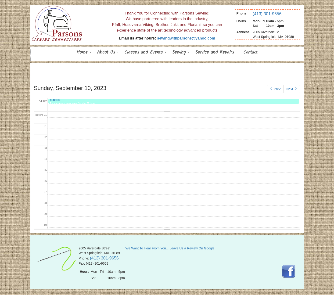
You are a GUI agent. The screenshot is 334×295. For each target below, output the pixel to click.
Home (82, 53)
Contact (250, 52)
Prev (275, 89)
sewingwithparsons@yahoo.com (186, 38)
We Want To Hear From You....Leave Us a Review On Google (170, 248)
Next (291, 89)
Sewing (179, 53)
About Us (106, 53)
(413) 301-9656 (267, 13)
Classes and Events (143, 53)
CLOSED (55, 100)
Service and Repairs (214, 52)
